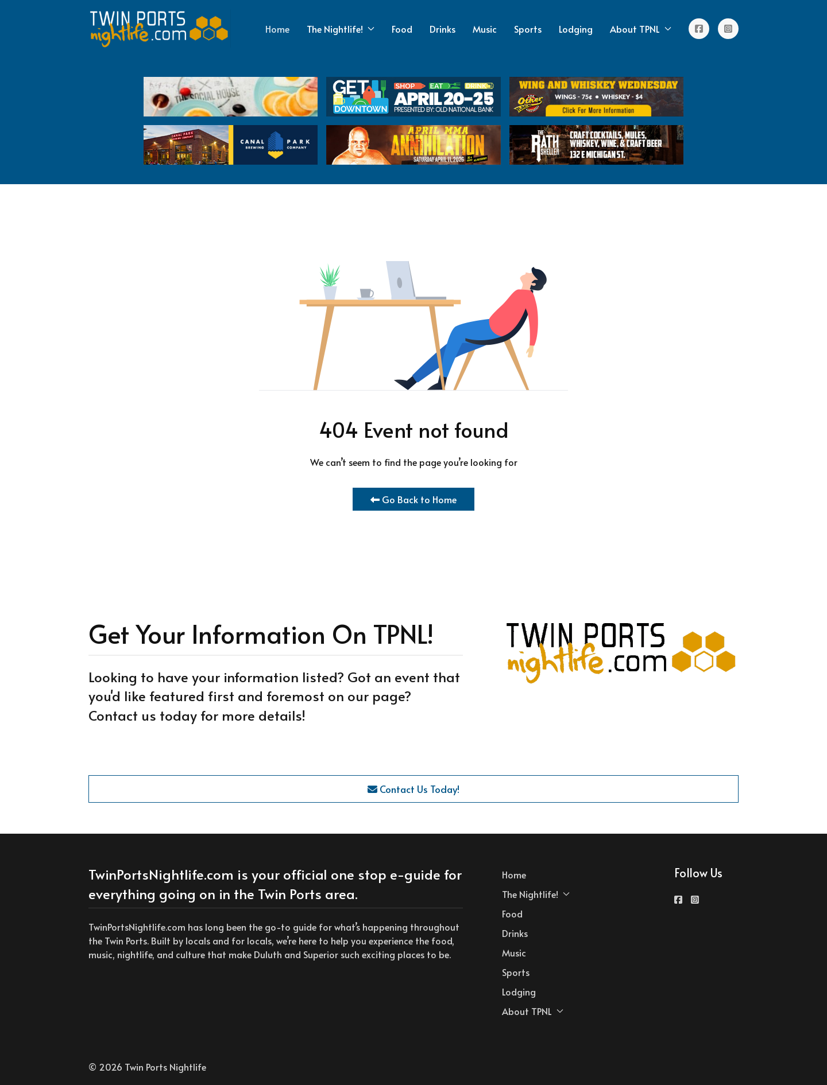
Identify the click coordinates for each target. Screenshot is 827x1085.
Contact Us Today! (413, 789)
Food (402, 28)
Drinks (442, 28)
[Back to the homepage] (159, 28)
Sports (528, 28)
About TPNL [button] (640, 28)
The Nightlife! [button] (340, 28)
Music (485, 28)
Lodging (576, 28)
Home (277, 28)
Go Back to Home (413, 499)
